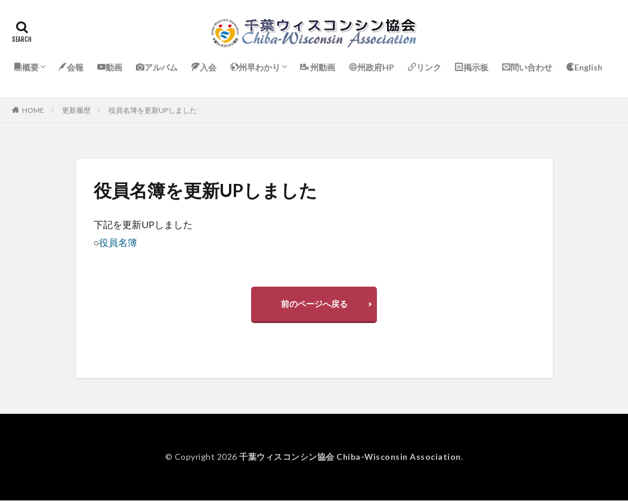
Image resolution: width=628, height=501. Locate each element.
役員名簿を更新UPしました (153, 110)
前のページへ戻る (314, 304)
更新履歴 (76, 110)
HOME (33, 110)
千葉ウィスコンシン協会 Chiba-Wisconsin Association (350, 457)
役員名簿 (118, 242)
